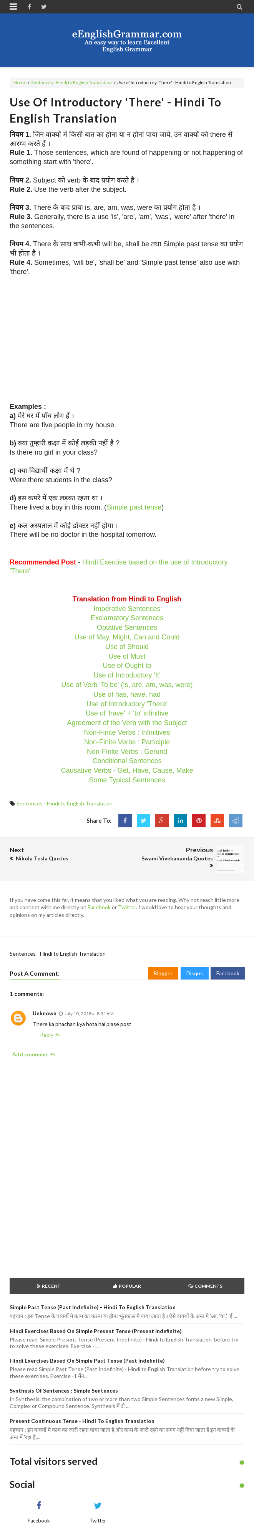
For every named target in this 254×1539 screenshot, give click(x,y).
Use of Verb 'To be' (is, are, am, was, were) (127, 685)
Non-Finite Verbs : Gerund (127, 751)
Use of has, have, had (127, 694)
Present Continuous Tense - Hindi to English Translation (82, 1421)
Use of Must (126, 656)
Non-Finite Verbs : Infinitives (127, 732)
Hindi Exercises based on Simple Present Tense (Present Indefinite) (96, 1331)
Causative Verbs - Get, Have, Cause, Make (127, 770)
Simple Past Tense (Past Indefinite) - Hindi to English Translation (93, 1307)
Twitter (127, 907)
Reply (46, 1034)
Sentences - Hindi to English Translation (71, 82)
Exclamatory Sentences (127, 618)
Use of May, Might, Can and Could (127, 637)
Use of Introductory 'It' (127, 675)
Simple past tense (133, 507)
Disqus (194, 973)
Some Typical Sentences (127, 780)
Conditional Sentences (126, 761)
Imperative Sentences (126, 609)
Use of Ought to (127, 665)
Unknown (44, 1013)
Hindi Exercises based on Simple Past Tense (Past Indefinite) (87, 1360)
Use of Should (127, 647)
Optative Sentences (127, 627)
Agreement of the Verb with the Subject (127, 723)
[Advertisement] (127, 339)
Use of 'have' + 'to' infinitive (127, 713)
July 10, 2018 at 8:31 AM (89, 1013)
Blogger (163, 973)
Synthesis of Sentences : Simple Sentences (64, 1390)
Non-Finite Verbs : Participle (127, 742)
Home (20, 82)
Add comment (30, 1054)
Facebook (99, 907)
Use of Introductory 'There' (127, 704)
